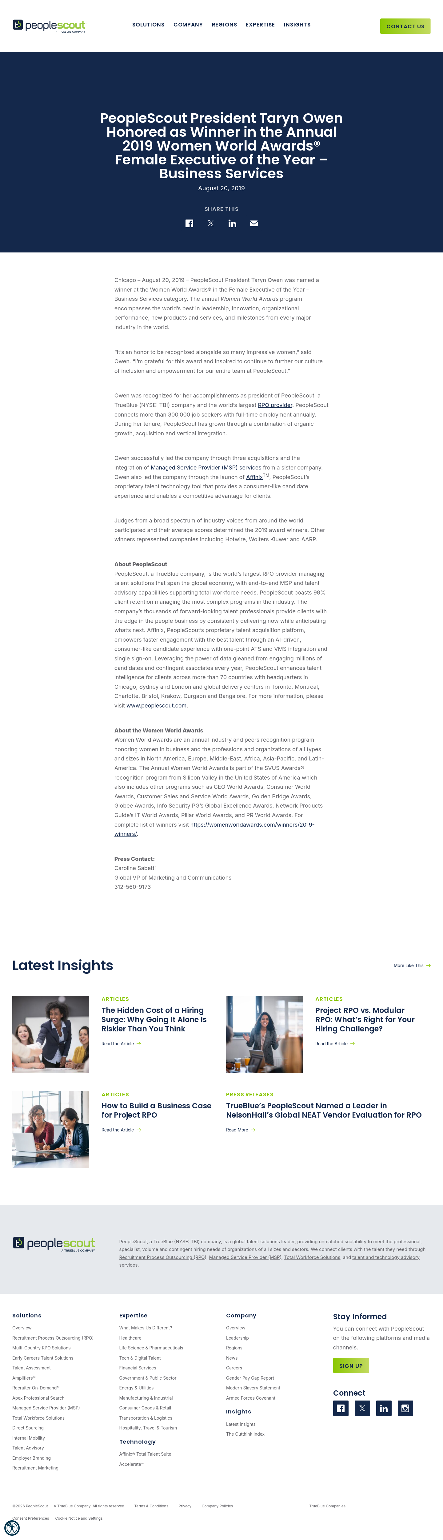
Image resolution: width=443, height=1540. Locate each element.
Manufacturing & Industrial (146, 1398)
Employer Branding (31, 1458)
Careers (234, 1367)
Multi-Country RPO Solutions (41, 1347)
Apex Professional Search (38, 1398)
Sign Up (351, 1366)
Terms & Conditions (151, 1506)
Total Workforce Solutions (312, 1257)
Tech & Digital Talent (140, 1358)
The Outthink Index (245, 1434)
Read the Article (118, 1043)
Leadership (237, 1337)
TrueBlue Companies (327, 1506)
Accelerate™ (131, 1464)
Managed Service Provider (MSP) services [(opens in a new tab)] (206, 467)
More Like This (409, 965)
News (231, 1358)
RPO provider (275, 405)
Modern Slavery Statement (253, 1387)
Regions (224, 24)
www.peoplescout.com (156, 705)
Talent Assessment (31, 1367)
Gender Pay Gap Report (250, 1378)
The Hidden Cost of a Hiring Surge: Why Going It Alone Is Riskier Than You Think (154, 1019)
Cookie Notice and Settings (78, 1518)
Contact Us (405, 26)
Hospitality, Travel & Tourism (148, 1427)
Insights (297, 24)
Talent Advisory (28, 1447)
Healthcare (130, 1337)
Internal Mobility (28, 1438)
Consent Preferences (30, 1518)
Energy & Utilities (136, 1387)
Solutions (148, 24)
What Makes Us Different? (145, 1327)
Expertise (260, 24)
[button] (12, 1528)
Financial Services (137, 1367)
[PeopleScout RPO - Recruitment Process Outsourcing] (51, 26)
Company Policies (217, 1506)
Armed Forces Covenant (250, 1398)
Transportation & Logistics (146, 1418)
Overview (22, 1327)
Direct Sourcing (28, 1427)
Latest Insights (241, 1424)
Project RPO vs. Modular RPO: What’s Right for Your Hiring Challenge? (365, 1019)
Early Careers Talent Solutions (42, 1358)
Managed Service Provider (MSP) (245, 1257)
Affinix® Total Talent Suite (145, 1454)
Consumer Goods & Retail (145, 1407)
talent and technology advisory (386, 1257)
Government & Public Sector (148, 1378)
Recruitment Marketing (35, 1467)
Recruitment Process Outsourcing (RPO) (162, 1257)
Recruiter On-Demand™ (35, 1387)
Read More (237, 1129)
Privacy (184, 1506)
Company (188, 24)
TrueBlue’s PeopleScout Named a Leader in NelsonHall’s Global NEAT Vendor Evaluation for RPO (325, 1110)
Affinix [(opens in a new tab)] (254, 477)
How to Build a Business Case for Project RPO (156, 1110)
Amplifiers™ (23, 1378)
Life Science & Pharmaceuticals (151, 1347)
